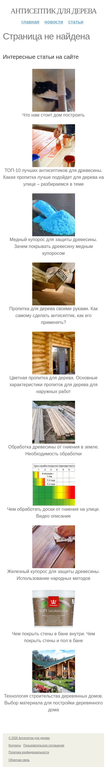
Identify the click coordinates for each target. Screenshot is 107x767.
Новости (54, 21)
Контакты (15, 745)
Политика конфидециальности (29, 752)
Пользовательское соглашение (43, 745)
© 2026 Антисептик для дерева (29, 738)
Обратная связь (19, 760)
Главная (30, 21)
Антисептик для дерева (53, 11)
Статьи (75, 21)
